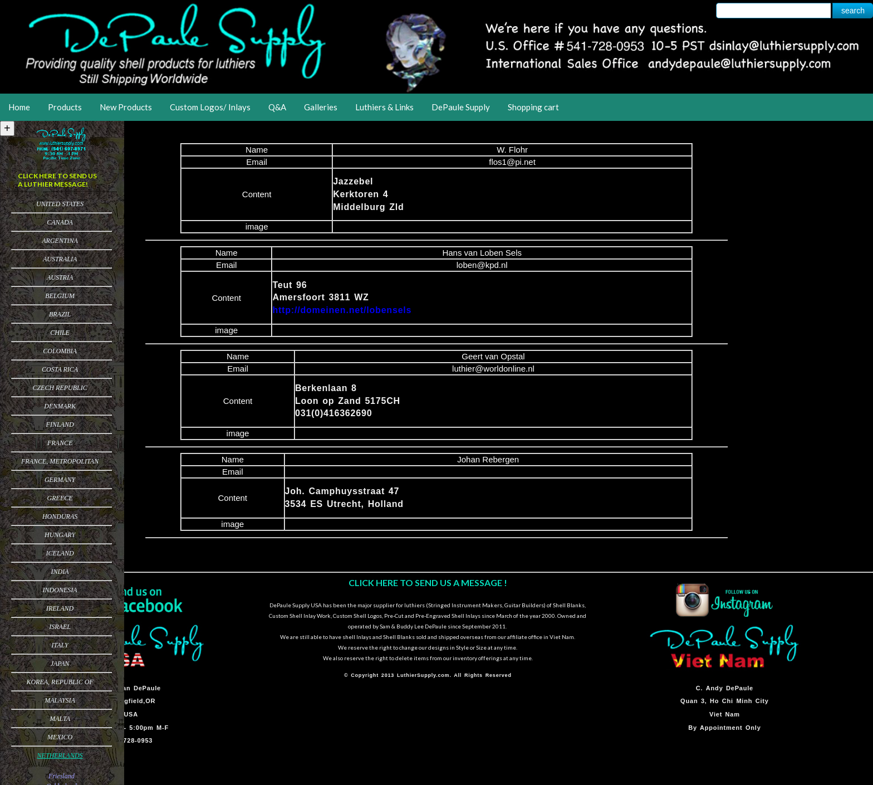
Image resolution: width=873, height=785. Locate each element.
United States (60, 204)
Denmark (60, 406)
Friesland (61, 776)
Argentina (60, 241)
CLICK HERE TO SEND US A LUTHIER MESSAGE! (57, 180)
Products (65, 107)
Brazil (60, 314)
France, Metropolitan (60, 461)
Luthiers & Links (384, 107)
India (60, 572)
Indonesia (60, 590)
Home (19, 107)
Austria (60, 277)
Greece (60, 498)
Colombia (60, 351)
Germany (60, 480)
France (59, 443)
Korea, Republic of (59, 682)
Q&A (277, 107)
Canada (60, 222)
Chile (60, 333)
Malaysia (60, 700)
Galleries (320, 107)
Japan (60, 663)
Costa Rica (60, 369)
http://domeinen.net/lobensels (341, 310)
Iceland (60, 553)
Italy (59, 645)
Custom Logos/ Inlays (210, 107)
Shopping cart (533, 107)
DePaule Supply (460, 107)
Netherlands (60, 755)
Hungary (60, 535)
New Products (126, 107)
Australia (60, 259)
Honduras (59, 516)
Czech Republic (59, 388)
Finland (60, 424)
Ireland (59, 608)
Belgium (60, 296)
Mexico (59, 737)
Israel (60, 627)
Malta (60, 719)
